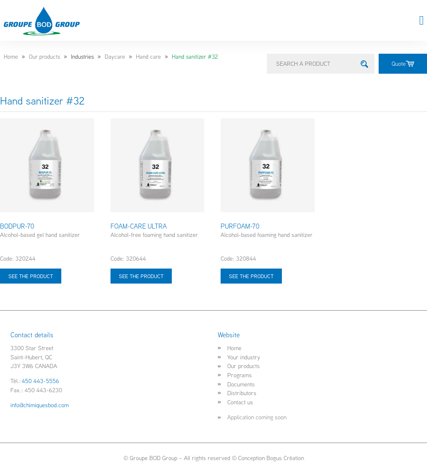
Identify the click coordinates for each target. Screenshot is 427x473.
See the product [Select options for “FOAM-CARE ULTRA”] (141, 276)
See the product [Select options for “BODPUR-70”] (30, 276)
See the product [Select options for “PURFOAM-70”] (251, 276)
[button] (421, 20)
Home (11, 56)
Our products (44, 56)
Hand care (148, 56)
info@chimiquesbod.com (39, 405)
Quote (403, 63)
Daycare (115, 56)
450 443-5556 (40, 381)
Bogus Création (285, 458)
